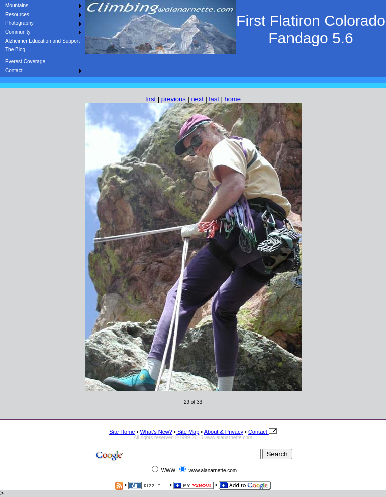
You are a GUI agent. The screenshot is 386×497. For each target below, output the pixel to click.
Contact (13, 70)
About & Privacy (223, 432)
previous (173, 99)
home (232, 99)
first (150, 99)
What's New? (156, 432)
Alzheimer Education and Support (42, 41)
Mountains (16, 5)
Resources (17, 14)
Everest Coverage (25, 61)
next (197, 99)
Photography (19, 23)
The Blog (15, 49)
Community (18, 32)
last (214, 99)
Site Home (122, 432)
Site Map (187, 432)
